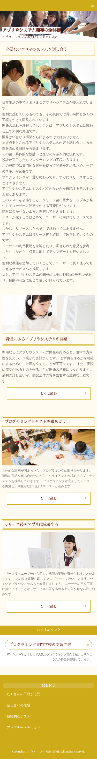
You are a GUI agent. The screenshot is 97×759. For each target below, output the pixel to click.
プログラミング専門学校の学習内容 (40, 645)
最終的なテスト (18, 716)
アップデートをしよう (23, 727)
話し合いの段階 (18, 705)
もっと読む (48, 393)
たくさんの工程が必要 (23, 694)
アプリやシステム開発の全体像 (31, 30)
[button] (48, 5)
